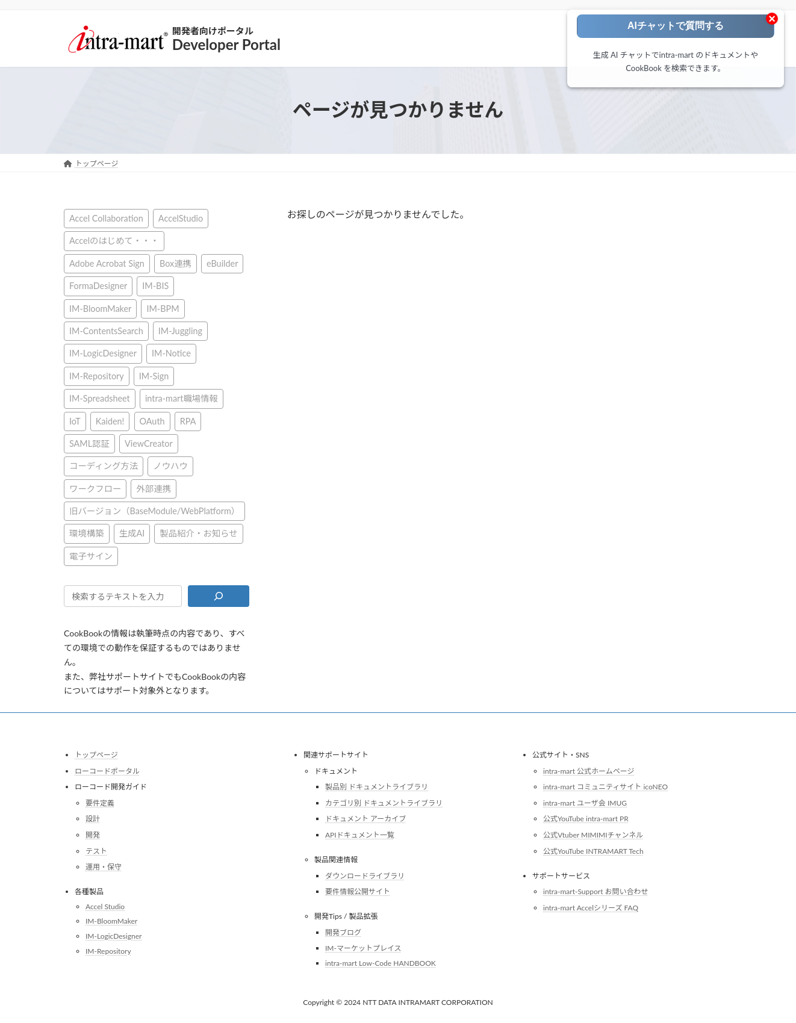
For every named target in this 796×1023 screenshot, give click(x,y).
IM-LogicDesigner (113, 936)
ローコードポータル (107, 770)
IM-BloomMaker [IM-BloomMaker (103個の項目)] (100, 308)
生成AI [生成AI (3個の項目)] (132, 533)
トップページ (96, 754)
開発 (93, 834)
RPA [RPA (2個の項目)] (188, 420)
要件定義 (100, 802)
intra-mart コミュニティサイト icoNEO (605, 786)
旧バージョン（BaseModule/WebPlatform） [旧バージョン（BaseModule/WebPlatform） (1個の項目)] (154, 511)
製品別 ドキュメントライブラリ (376, 786)
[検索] (218, 596)
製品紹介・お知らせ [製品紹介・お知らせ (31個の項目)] (198, 533)
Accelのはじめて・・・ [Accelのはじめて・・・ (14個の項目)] (114, 240)
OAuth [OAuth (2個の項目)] (152, 420)
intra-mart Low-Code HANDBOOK (380, 963)
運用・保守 (104, 866)
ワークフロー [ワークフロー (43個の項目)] (95, 488)
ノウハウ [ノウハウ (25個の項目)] (170, 466)
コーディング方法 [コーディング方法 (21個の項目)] (103, 466)
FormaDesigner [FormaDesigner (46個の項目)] (98, 286)
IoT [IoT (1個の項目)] (75, 420)
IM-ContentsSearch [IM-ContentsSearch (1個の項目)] (106, 331)
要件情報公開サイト (357, 891)
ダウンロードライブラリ (365, 875)
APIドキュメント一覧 (359, 834)
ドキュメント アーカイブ (365, 818)
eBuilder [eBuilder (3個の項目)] (222, 263)
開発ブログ (343, 932)
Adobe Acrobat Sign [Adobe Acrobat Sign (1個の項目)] (107, 263)
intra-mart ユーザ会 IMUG (585, 802)
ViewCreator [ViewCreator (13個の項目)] (149, 443)
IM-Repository (108, 950)
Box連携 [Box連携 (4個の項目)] (175, 263)
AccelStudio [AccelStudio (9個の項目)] (180, 218)
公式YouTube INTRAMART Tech (593, 850)
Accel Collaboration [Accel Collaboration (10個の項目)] (106, 218)
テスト (96, 850)
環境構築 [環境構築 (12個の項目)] (86, 533)
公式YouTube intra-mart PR (586, 818)
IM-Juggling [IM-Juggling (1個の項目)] (180, 331)
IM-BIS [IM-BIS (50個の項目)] (155, 286)
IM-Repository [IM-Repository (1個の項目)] (96, 375)
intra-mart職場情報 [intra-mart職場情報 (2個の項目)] (181, 398)
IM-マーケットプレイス (363, 948)
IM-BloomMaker (111, 920)
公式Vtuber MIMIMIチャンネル (593, 834)
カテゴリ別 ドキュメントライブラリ (384, 802)
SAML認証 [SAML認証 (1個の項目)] (89, 443)
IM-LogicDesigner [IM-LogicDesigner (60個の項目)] (103, 353)
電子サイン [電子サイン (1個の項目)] (91, 555)
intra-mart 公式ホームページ (588, 770)
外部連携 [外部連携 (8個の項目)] (153, 488)
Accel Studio (105, 906)
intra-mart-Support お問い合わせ (595, 891)
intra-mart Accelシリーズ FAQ (590, 907)
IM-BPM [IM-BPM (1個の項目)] (162, 308)
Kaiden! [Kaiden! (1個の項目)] (110, 420)
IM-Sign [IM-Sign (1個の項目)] (154, 375)
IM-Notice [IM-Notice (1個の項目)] (171, 353)
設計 (93, 818)
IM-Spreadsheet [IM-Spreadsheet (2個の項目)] (99, 398)
